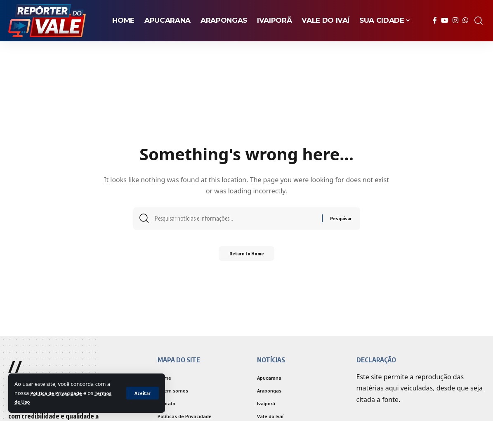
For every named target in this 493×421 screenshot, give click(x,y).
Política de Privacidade (60, 393)
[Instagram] (455, 20)
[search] (478, 21)
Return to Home (246, 256)
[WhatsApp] (465, 20)
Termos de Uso (33, 401)
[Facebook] (435, 20)
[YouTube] (445, 20)
